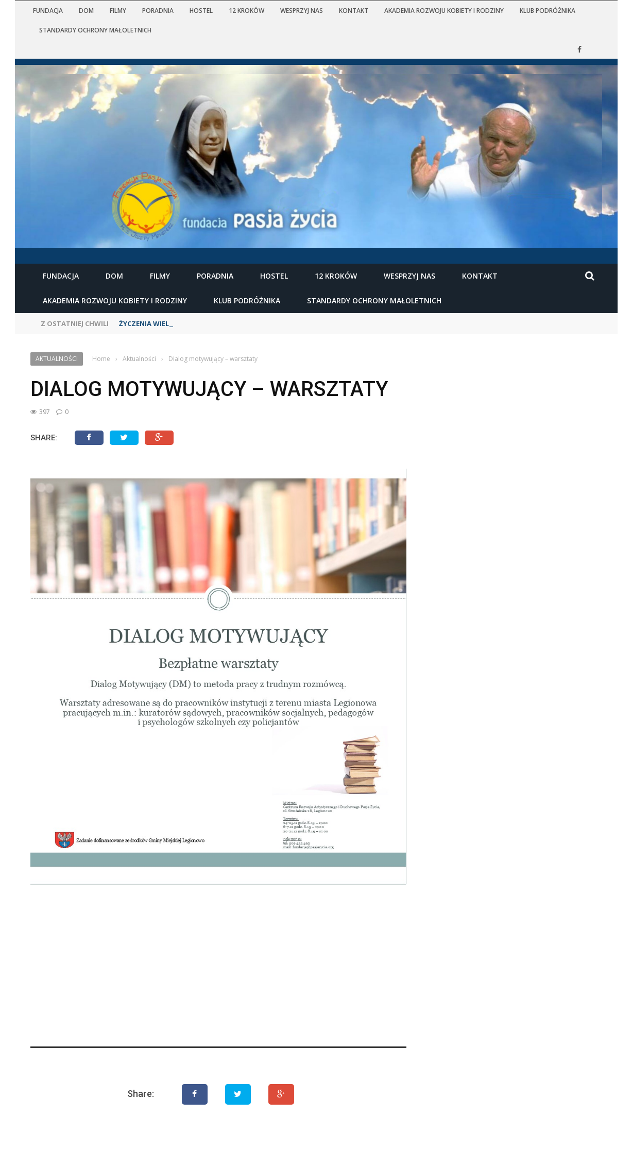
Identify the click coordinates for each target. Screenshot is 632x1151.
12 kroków (246, 10)
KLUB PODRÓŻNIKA (547, 10)
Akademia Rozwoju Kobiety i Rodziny (444, 10)
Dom (86, 10)
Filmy (118, 10)
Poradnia (158, 10)
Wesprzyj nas (301, 10)
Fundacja (48, 10)
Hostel (201, 10)
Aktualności (57, 358)
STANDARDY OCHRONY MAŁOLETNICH (95, 30)
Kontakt (353, 10)
